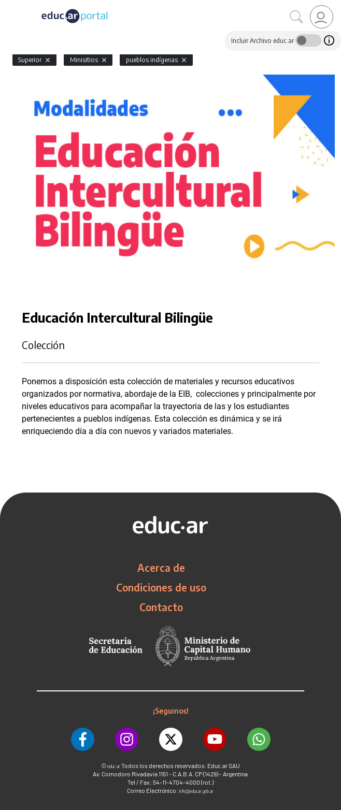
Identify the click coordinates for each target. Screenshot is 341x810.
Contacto (161, 607)
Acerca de (161, 567)
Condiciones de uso (161, 587)
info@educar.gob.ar (196, 791)
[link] (321, 16)
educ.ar (113, 766)
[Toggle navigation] (9, 5)
